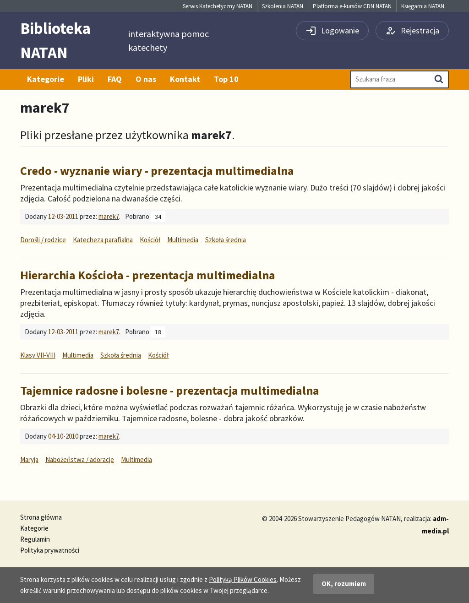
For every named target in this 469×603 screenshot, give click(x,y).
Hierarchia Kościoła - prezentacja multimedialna (147, 274)
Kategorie (45, 79)
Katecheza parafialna (103, 239)
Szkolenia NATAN (282, 6)
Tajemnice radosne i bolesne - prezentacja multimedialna (169, 390)
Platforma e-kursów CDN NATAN (352, 6)
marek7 (108, 216)
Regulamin (35, 539)
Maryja (29, 459)
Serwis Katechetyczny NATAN (217, 6)
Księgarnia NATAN (422, 6)
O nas (146, 79)
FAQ (115, 79)
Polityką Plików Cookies (243, 579)
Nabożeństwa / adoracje (79, 459)
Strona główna (41, 517)
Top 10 (226, 79)
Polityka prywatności (49, 550)
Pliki (86, 79)
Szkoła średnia (225, 239)
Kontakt (185, 79)
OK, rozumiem (344, 583)
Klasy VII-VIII (37, 355)
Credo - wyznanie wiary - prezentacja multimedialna (157, 170)
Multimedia (182, 239)
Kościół (150, 239)
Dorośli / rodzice (43, 239)
